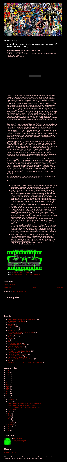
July (9, 413)
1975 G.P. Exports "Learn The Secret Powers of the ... (24, 407)
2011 (8, 396)
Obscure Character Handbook (17, 345)
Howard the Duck (13, 337)
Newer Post (7, 287)
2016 (8, 386)
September (11, 409)
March (10, 421)
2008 (8, 428)
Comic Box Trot (12, 327)
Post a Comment (9, 284)
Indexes (10, 338)
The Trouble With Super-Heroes (17, 357)
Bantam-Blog (12, 326)
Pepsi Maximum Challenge (16, 346)
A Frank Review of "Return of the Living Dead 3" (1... (24, 405)
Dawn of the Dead (13, 329)
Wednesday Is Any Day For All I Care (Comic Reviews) (25, 362)
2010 (8, 397)
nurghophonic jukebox (14, 343)
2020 (8, 380)
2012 (8, 394)
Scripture (10, 349)
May (9, 417)
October (10, 401)
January (10, 424)
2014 (8, 390)
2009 (8, 426)
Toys (9, 360)
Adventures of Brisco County (16, 321)
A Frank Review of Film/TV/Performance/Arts (26, 274)
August (10, 411)
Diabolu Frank (17, 438)
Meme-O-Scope (13, 341)
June (9, 415)
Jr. (8, 340)
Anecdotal (11, 324)
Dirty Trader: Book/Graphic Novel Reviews (21, 332)
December (11, 399)
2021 (8, 378)
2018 (8, 384)
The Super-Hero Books (15, 356)
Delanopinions (12, 330)
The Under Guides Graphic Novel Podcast (21, 359)
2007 (8, 430)
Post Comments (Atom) (20, 291)
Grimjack (10, 335)
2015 (8, 388)
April (9, 419)
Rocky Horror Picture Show (16, 348)
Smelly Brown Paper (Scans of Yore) (19, 351)
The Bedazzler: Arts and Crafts (17, 354)
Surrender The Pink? (10, 452)
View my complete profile (19, 441)
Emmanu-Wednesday (14, 333)
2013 (8, 392)
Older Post (59, 287)
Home (34, 287)
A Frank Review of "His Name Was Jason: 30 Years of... (25, 403)
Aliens (10, 322)
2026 (8, 370)
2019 (8, 382)
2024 (8, 374)
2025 (8, 372)
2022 (8, 376)
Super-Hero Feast (13, 352)
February (11, 423)
